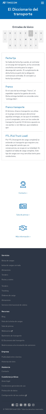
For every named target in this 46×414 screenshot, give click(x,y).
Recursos (5, 311)
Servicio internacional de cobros (14, 305)
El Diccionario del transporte (13, 340)
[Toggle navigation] (42, 2)
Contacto (5, 371)
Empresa (5, 352)
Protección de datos (9, 391)
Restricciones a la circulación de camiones (18, 345)
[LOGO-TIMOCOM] (10, 2)
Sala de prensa (7, 326)
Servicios (5, 255)
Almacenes (6, 270)
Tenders (5, 275)
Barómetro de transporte (12, 336)
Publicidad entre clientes (11, 357)
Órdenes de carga (8, 295)
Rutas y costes (7, 280)
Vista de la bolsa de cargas (12, 321)
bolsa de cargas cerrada (11, 265)
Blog (3, 317)
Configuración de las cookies (14, 395)
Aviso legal (6, 381)
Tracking (5, 291)
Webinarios (7, 331)
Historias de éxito (8, 362)
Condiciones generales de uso (14, 386)
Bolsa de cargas (8, 261)
